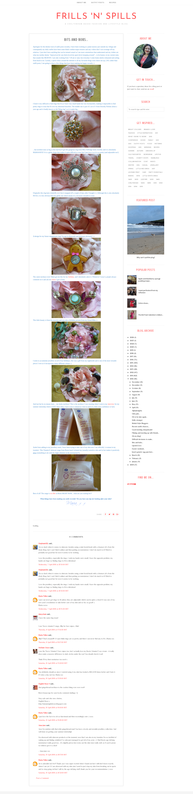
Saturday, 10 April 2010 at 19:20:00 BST (53, 720)
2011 (156, 133)
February (135, 458)
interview (111, 404)
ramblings (155, 158)
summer (131, 151)
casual (145, 165)
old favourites (134, 154)
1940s (158, 179)
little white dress (150, 176)
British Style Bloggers (140, 423)
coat (146, 161)
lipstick (158, 154)
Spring (130, 168)
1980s (149, 183)
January (134, 462)
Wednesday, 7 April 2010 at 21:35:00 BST (53, 609)
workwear (148, 154)
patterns (158, 144)
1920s (143, 183)
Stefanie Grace (44, 648)
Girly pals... (136, 414)
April (133, 407)
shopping (132, 147)
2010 (141, 186)
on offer (53, 493)
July (133, 398)
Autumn (140, 151)
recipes (157, 147)
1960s (130, 179)
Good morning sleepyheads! (142, 430)
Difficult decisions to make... (142, 439)
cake (144, 172)
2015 (139, 147)
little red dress (142, 168)
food (149, 144)
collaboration (134, 161)
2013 (157, 140)
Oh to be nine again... (139, 417)
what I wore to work (137, 136)
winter (131, 165)
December (136, 382)
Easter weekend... (138, 449)
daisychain (42, 614)
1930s (151, 179)
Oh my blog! (136, 436)
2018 (154, 183)
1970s (138, 176)
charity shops (142, 158)
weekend (147, 147)
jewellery (154, 165)
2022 (132, 344)
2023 (132, 341)
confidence (133, 140)
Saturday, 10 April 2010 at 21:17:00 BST (53, 755)
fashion (131, 133)
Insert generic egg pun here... (142, 452)
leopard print (134, 172)
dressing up (150, 151)
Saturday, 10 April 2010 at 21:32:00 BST (53, 773)
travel (131, 158)
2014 (129, 144)
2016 (138, 165)
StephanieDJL (43, 543)
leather (144, 179)
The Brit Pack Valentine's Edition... (150, 315)
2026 (132, 337)
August (134, 395)
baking (131, 176)
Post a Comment (42, 778)
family (150, 140)
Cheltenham (133, 183)
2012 (150, 136)
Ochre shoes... (143, 303)
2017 (153, 168)
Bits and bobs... (137, 442)
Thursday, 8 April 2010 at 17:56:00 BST (53, 630)
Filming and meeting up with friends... (145, 433)
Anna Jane (42, 725)
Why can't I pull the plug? (146, 257)
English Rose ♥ (44, 684)
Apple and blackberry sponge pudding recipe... (149, 280)
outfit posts (139, 144)
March (134, 455)
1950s (136, 179)
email (151, 89)
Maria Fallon (43, 596)
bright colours (134, 129)
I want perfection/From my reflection (148, 291)
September (136, 391)
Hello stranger (137, 420)
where (54, 280)
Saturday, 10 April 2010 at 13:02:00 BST (53, 663)
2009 (135, 186)
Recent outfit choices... (140, 427)
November (136, 385)
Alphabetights (137, 411)
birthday (71, 277)
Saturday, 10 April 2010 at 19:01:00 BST (53, 708)
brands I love (149, 129)
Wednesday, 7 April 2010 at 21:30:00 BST (53, 564)
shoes (142, 140)
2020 (160, 183)
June (133, 401)
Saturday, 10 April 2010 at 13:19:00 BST (53, 678)
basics (152, 161)
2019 (129, 186)
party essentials (155, 172)
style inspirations (145, 133)
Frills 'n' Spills (96, 16)
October (135, 388)
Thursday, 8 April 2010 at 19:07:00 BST (53, 642)
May (133, 404)
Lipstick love (136, 446)
